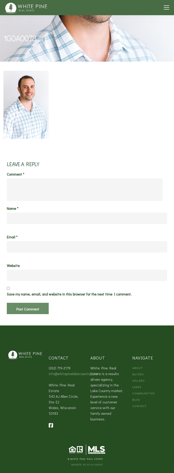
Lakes (136, 387)
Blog (136, 399)
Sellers (138, 380)
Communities (143, 393)
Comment (15, 174)
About (137, 368)
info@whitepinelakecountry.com (73, 373)
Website (13, 265)
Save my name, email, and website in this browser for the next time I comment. (69, 294)
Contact (139, 406)
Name (12, 208)
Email (12, 237)
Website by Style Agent (87, 464)
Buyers (138, 374)
